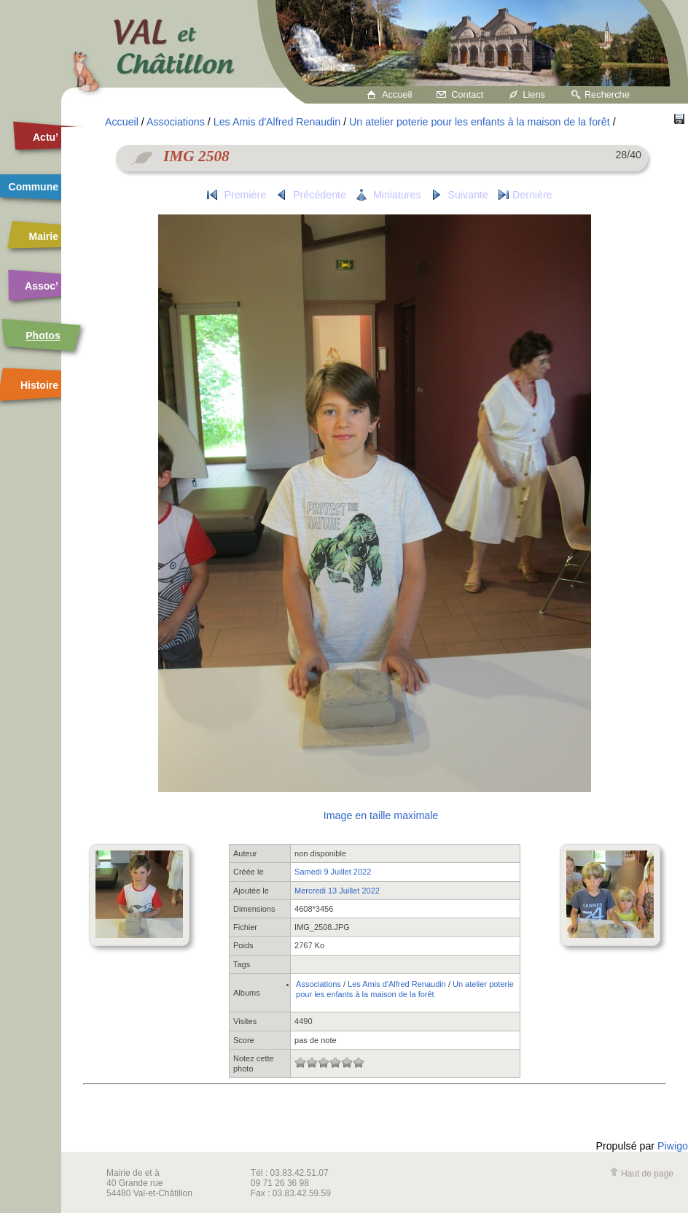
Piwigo (672, 1146)
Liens (534, 94)
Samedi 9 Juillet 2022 (332, 871)
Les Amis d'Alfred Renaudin (277, 122)
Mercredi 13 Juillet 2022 (337, 890)
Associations (175, 122)
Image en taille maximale (381, 815)
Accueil (397, 94)
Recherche (607, 94)
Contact (467, 94)
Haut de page (641, 1174)
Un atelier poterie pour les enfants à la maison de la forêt (479, 122)
